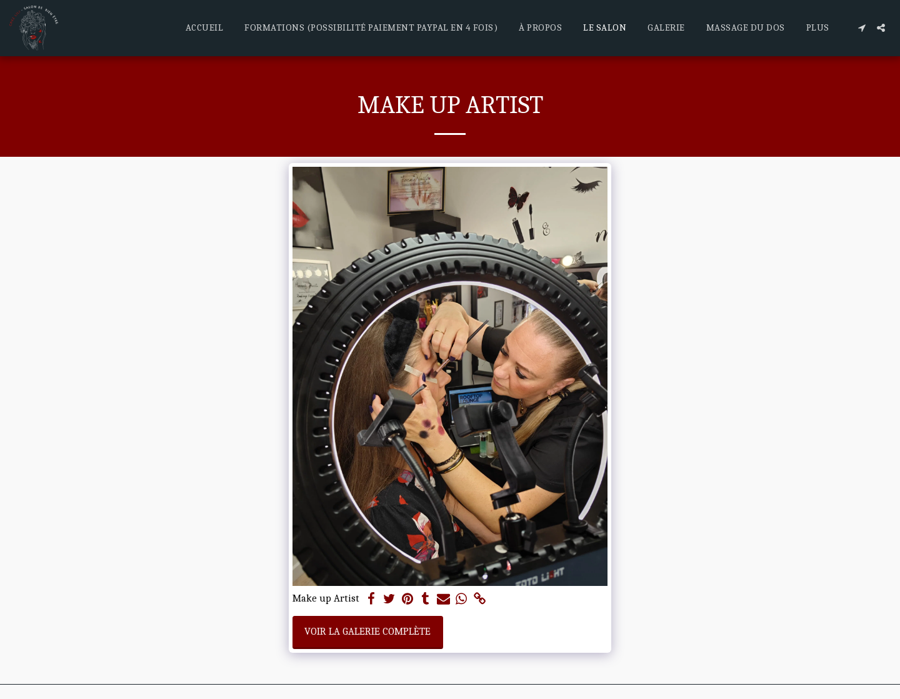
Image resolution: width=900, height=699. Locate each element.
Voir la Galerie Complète (367, 631)
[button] (861, 27)
